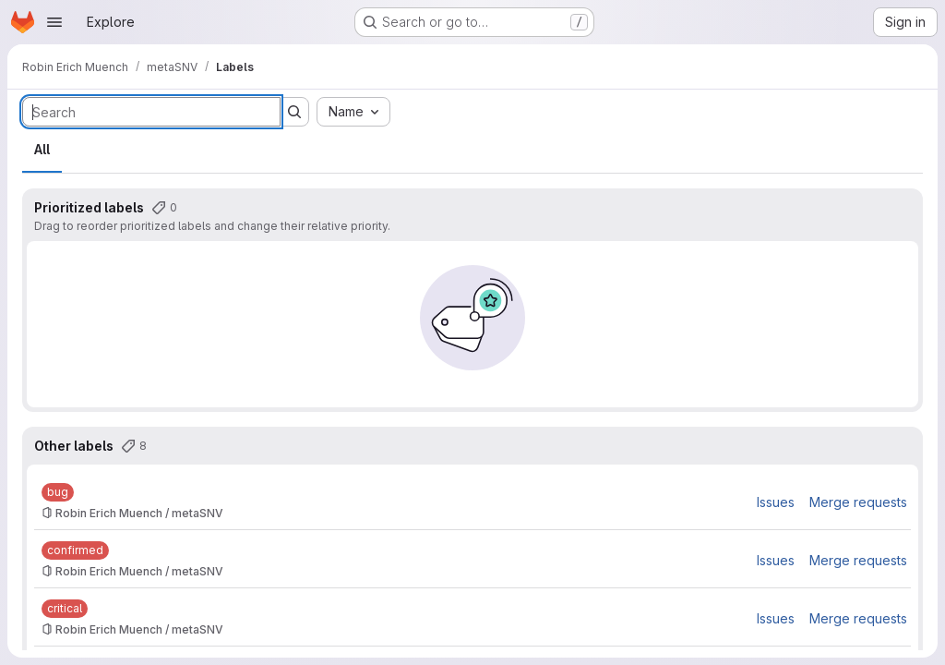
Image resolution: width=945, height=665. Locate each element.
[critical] (65, 608)
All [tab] (42, 149)
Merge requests (858, 502)
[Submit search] (294, 112)
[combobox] (353, 112)
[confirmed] (75, 550)
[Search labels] (151, 112)
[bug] (58, 492)
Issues (776, 502)
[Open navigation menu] (54, 22)
